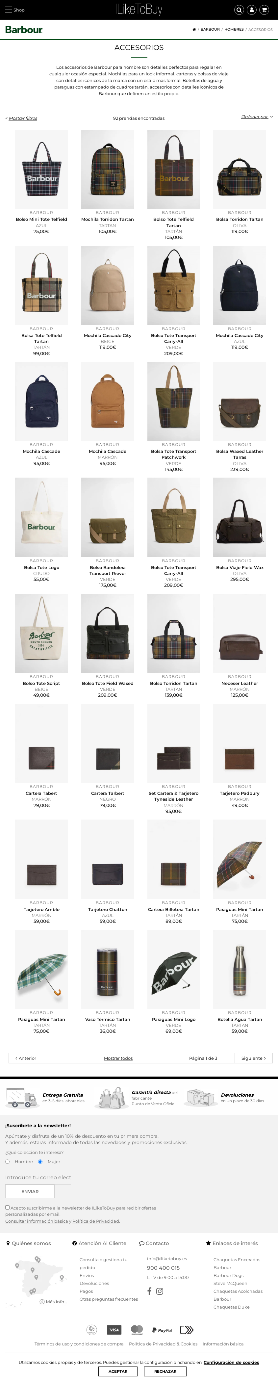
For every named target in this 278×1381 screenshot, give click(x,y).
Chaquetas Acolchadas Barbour (238, 1295)
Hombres (234, 29)
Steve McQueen (230, 1283)
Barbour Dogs (228, 1275)
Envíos (87, 1275)
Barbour (210, 29)
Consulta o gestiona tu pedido (104, 1263)
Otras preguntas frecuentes (109, 1299)
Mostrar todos (118, 1058)
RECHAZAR (165, 1371)
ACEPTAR (117, 1371)
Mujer (54, 1161)
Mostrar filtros (23, 118)
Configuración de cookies (234, 1362)
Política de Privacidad (95, 1221)
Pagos (86, 1291)
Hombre (24, 1161)
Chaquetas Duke (232, 1307)
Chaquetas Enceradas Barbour (237, 1263)
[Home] (192, 29)
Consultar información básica (36, 1221)
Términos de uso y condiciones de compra (79, 1343)
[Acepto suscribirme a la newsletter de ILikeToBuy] (7, 1207)
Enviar (30, 1191)
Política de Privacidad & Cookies (163, 1343)
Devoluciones (94, 1283)
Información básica (223, 1343)
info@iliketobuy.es (167, 1258)
